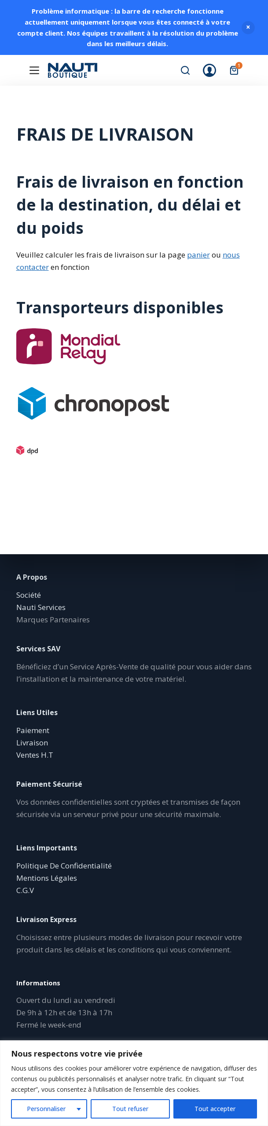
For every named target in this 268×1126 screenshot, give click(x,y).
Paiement (32, 730)
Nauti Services (41, 607)
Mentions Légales (46, 878)
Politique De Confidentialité (64, 866)
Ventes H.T (34, 755)
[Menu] (34, 70)
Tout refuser (130, 1108)
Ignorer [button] (248, 27)
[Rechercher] (185, 70)
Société (28, 595)
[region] (134, 1083)
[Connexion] (209, 70)
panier (198, 255)
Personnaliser (46, 1108)
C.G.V (25, 890)
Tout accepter (215, 1108)
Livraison (32, 742)
